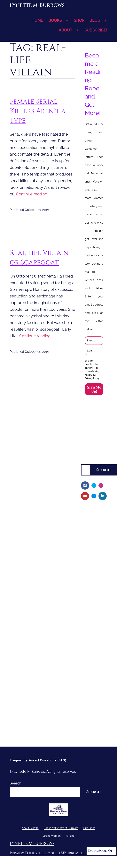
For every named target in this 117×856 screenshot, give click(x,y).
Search (87, 461)
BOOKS (55, 20)
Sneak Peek (93, 669)
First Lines (89, 676)
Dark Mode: (101, 850)
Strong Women (93, 683)
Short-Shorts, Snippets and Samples (94, 656)
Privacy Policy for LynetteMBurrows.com (49, 853)
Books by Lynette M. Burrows (89, 535)
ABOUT (65, 30)
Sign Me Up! (94, 389)
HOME (37, 20)
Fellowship (92, 549)
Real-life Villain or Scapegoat (39, 257)
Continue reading (31, 194)
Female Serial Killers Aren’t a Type (38, 111)
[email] (94, 340)
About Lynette (93, 509)
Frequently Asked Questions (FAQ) (38, 760)
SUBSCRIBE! (95, 30)
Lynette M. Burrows (37, 5)
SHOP (79, 20)
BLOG (95, 20)
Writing (87, 690)
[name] (94, 351)
